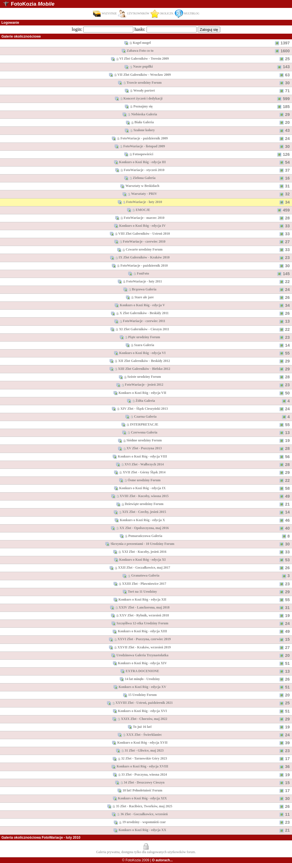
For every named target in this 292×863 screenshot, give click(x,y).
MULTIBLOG (187, 13)
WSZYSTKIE (105, 13)
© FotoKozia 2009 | (147, 860)
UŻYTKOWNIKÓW (133, 13)
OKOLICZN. (162, 13)
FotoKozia (32, 4)
